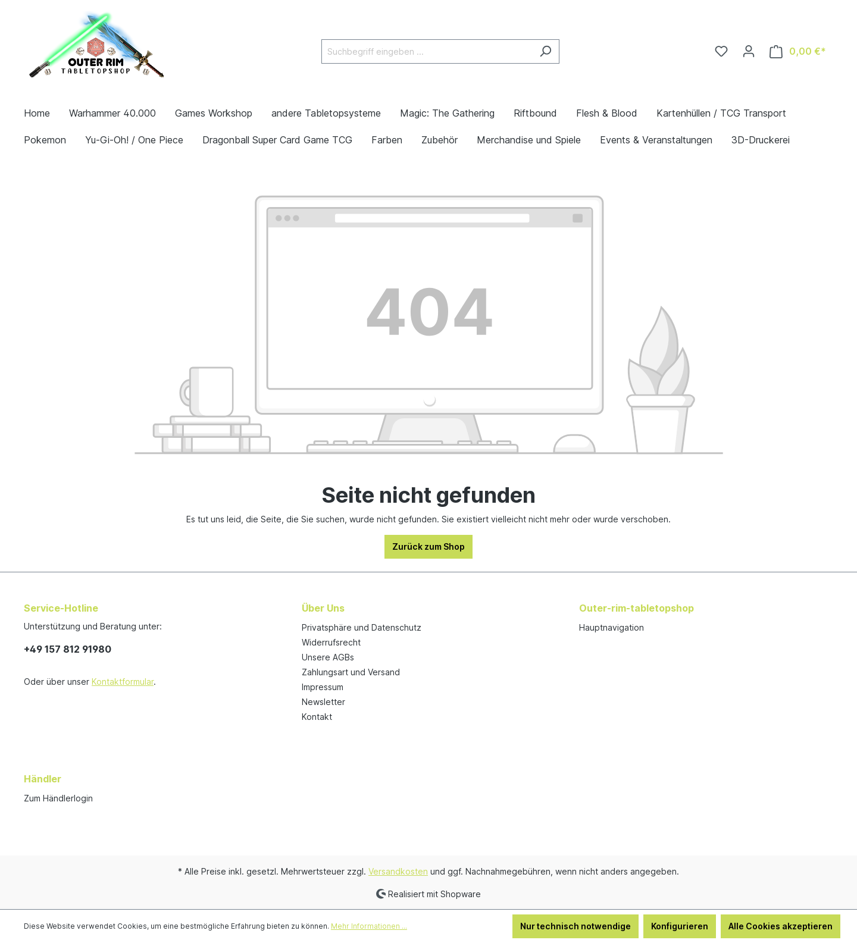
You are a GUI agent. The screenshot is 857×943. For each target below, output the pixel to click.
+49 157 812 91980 (67, 649)
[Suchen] (545, 51)
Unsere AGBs (328, 657)
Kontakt (317, 717)
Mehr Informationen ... (369, 926)
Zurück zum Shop (428, 546)
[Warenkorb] (797, 51)
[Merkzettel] (721, 51)
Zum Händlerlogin (58, 798)
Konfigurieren (679, 926)
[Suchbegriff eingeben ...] (426, 51)
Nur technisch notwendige (575, 926)
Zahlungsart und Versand (351, 672)
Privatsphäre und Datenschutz (361, 627)
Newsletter (323, 702)
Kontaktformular (123, 681)
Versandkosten (398, 871)
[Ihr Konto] (748, 51)
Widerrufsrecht (331, 642)
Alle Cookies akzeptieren (780, 926)
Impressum (322, 687)
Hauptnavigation (611, 627)
